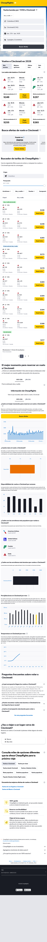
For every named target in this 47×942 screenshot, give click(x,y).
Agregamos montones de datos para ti (24, 850)
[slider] (44, 185)
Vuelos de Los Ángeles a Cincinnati (13, 786)
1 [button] (21, 356)
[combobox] (8, 16)
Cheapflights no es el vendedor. (24, 846)
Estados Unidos (27, 861)
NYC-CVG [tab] (19, 379)
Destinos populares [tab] (22, 772)
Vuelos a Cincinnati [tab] (9, 763)
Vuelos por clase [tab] (23, 763)
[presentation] (36, 10)
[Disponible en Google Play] (19, 890)
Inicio (10, 861)
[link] (20, 149)
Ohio (34, 861)
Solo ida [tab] (39, 66)
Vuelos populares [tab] (36, 772)
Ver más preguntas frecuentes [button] (23, 715)
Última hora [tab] (30, 66)
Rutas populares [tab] (8, 772)
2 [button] (25, 356)
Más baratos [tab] (5, 66)
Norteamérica (17, 861)
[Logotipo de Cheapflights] (7, 3)
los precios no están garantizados (11, 841)
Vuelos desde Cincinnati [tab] (10, 768)
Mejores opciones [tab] (16, 66)
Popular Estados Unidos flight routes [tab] (14, 777)
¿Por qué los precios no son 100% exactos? (24, 853)
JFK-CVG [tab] (28, 379)
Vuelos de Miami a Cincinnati (11, 789)
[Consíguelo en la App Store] (27, 890)
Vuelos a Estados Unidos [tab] (28, 768)
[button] (23, 21)
